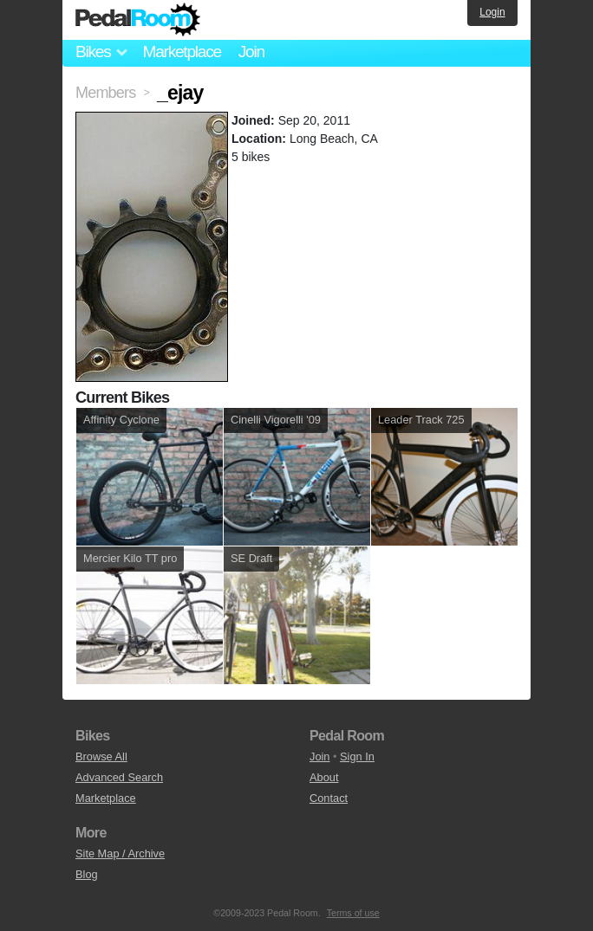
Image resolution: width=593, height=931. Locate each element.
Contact (329, 798)
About (324, 777)
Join (251, 51)
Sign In (357, 756)
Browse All (101, 756)
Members (105, 92)
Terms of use (353, 913)
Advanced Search (119, 777)
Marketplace (181, 51)
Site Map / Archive (120, 853)
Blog (86, 874)
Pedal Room (137, 20)
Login (492, 12)
